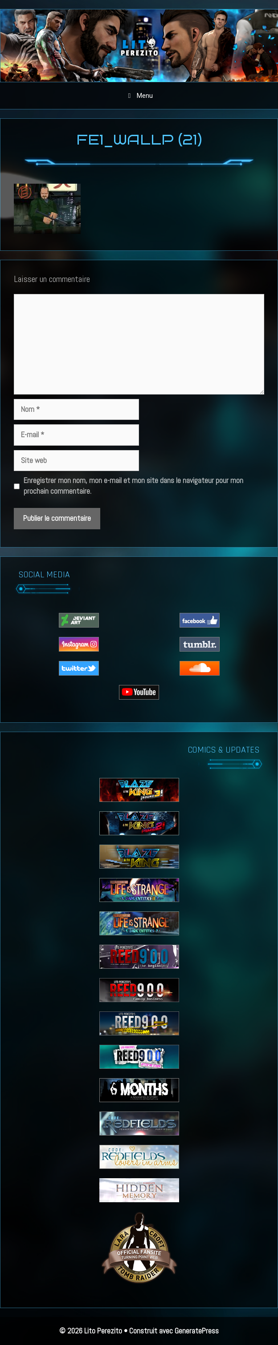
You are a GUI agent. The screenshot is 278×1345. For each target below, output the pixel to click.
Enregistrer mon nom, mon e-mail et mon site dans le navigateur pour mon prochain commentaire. (133, 485)
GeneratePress (197, 1331)
